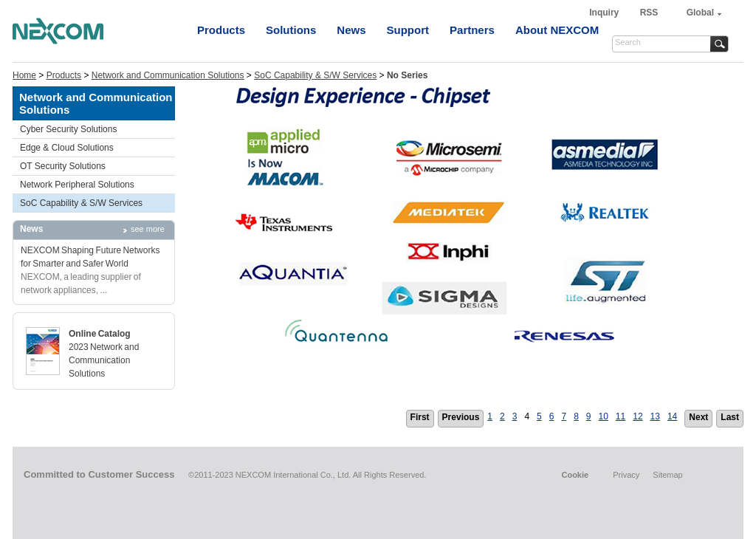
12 (637, 416)
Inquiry (605, 12)
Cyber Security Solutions (68, 129)
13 (655, 416)
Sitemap (667, 474)
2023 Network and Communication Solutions (104, 360)
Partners (472, 30)
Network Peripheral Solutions (77, 184)
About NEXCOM (557, 30)
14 (672, 416)
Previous (461, 417)
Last (730, 417)
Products (221, 30)
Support (408, 30)
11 (620, 416)
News (351, 30)
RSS (649, 12)
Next (698, 417)
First (420, 417)
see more (148, 228)
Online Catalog (100, 334)
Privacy (626, 474)
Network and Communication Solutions (168, 75)
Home (24, 75)
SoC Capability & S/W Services (315, 75)
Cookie (574, 474)
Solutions (291, 30)
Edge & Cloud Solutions (67, 148)
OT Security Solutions (63, 166)
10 (603, 416)
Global (700, 12)
